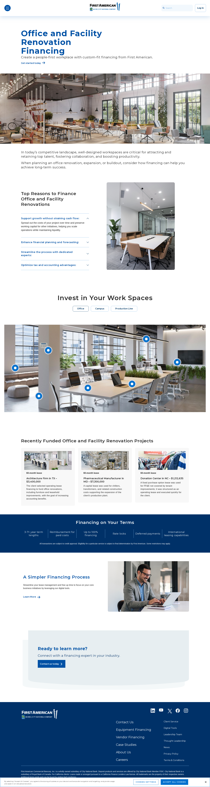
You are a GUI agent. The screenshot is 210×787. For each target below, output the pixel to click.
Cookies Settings (146, 782)
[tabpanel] (105, 368)
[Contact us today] (51, 664)
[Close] (206, 782)
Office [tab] (80, 308)
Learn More (29, 597)
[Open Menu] (7, 8)
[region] (105, 782)
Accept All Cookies (174, 782)
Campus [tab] (99, 308)
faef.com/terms (70, 777)
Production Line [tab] (124, 308)
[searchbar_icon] (163, 8)
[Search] (177, 8)
